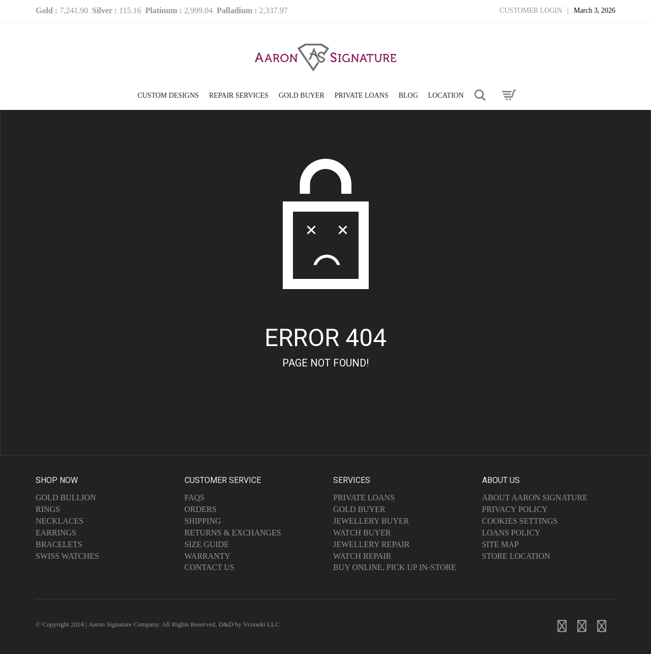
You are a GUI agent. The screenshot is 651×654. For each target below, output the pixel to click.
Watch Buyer (362, 532)
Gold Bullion (66, 497)
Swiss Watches (67, 556)
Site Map (500, 544)
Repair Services (239, 95)
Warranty (208, 556)
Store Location (516, 556)
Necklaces (59, 521)
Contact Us (209, 567)
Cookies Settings (520, 521)
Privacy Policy (515, 509)
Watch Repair (362, 556)
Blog (408, 95)
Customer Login (530, 10)
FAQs (195, 497)
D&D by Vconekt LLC (249, 624)
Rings (48, 509)
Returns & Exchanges (233, 532)
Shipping (203, 521)
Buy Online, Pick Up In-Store (394, 567)
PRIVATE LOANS (362, 95)
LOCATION (446, 95)
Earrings (56, 532)
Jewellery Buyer (371, 521)
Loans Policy (511, 532)
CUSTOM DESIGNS (168, 95)
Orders (201, 509)
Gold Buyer (359, 509)
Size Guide (207, 544)
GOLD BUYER (301, 95)
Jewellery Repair (371, 544)
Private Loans (364, 497)
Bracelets (59, 544)
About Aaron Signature (535, 497)
